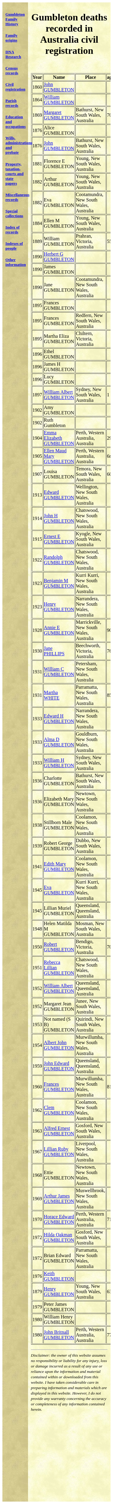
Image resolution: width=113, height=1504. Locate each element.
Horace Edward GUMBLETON (59, 1219)
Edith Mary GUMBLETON (59, 866)
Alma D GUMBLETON (59, 742)
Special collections (14, 213)
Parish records (11, 103)
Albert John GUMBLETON (59, 1045)
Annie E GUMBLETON (59, 630)
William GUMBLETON (59, 99)
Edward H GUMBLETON (59, 718)
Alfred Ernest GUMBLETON (59, 1131)
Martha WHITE (52, 695)
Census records (11, 70)
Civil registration (15, 86)
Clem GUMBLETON (59, 1110)
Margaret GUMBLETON (59, 115)
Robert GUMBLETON (59, 947)
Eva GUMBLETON (59, 890)
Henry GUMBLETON (59, 606)
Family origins (11, 37)
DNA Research (13, 54)
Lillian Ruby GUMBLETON (59, 1151)
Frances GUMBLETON (59, 1086)
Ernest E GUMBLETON (59, 539)
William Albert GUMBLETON (59, 394)
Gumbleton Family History (15, 19)
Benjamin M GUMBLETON (59, 583)
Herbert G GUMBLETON (59, 256)
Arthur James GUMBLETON (59, 1198)
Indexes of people (14, 246)
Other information (15, 262)
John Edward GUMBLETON (59, 1066)
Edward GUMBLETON (59, 495)
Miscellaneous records (17, 197)
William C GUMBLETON (59, 671)
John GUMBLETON (59, 87)
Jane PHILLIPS (54, 651)
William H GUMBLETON (59, 763)
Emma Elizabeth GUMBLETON (59, 438)
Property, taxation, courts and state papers (14, 174)
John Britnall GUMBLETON (59, 1335)
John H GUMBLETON (59, 518)
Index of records (12, 229)
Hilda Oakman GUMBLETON (59, 1237)
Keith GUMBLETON (59, 1276)
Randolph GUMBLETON (59, 560)
